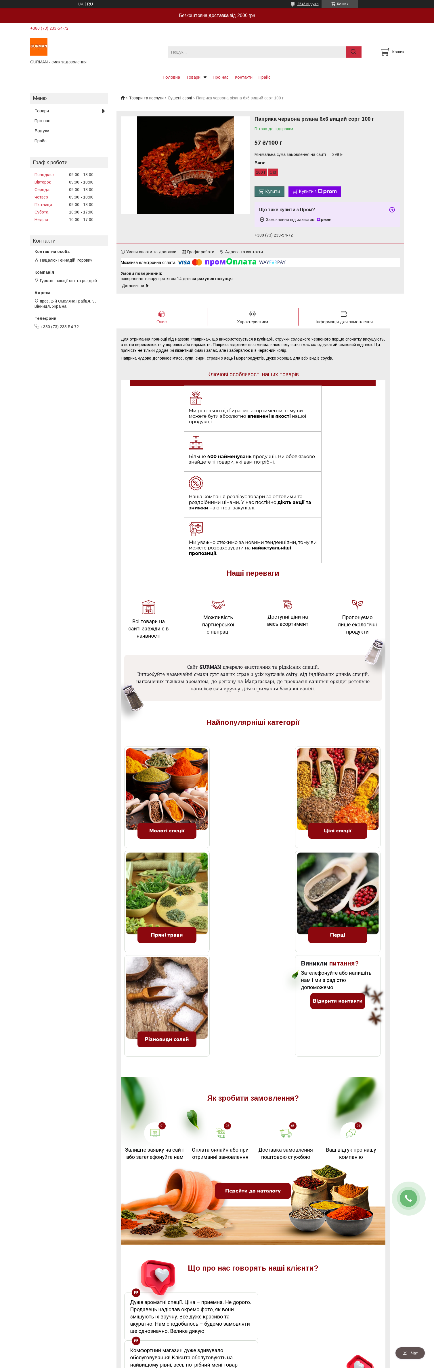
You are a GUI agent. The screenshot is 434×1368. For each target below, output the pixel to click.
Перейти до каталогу (253, 1104)
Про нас (221, 77)
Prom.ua (244, 1357)
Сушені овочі (180, 98)
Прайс (265, 77)
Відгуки (42, 130)
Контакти (244, 77)
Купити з (318, 191)
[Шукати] (354, 52)
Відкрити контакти (337, 915)
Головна (171, 77)
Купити (272, 191)
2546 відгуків (308, 4)
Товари (193, 77)
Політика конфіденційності (264, 1363)
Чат (410, 1353)
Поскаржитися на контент (219, 1363)
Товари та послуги (146, 98)
